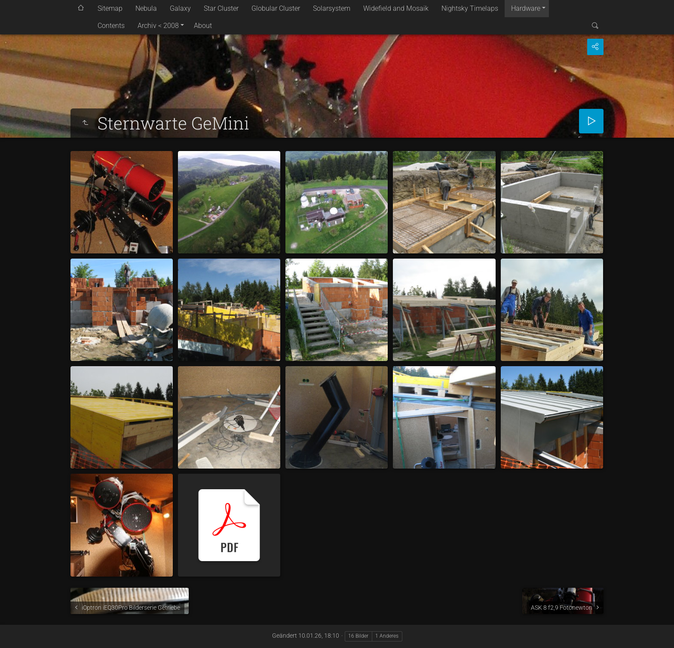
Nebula (146, 8)
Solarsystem (331, 8)
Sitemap (110, 8)
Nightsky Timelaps (469, 8)
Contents (111, 26)
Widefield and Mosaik (396, 8)
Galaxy (180, 8)
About (203, 26)
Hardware (525, 8)
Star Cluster (221, 8)
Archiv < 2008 (158, 26)
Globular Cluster (275, 8)
